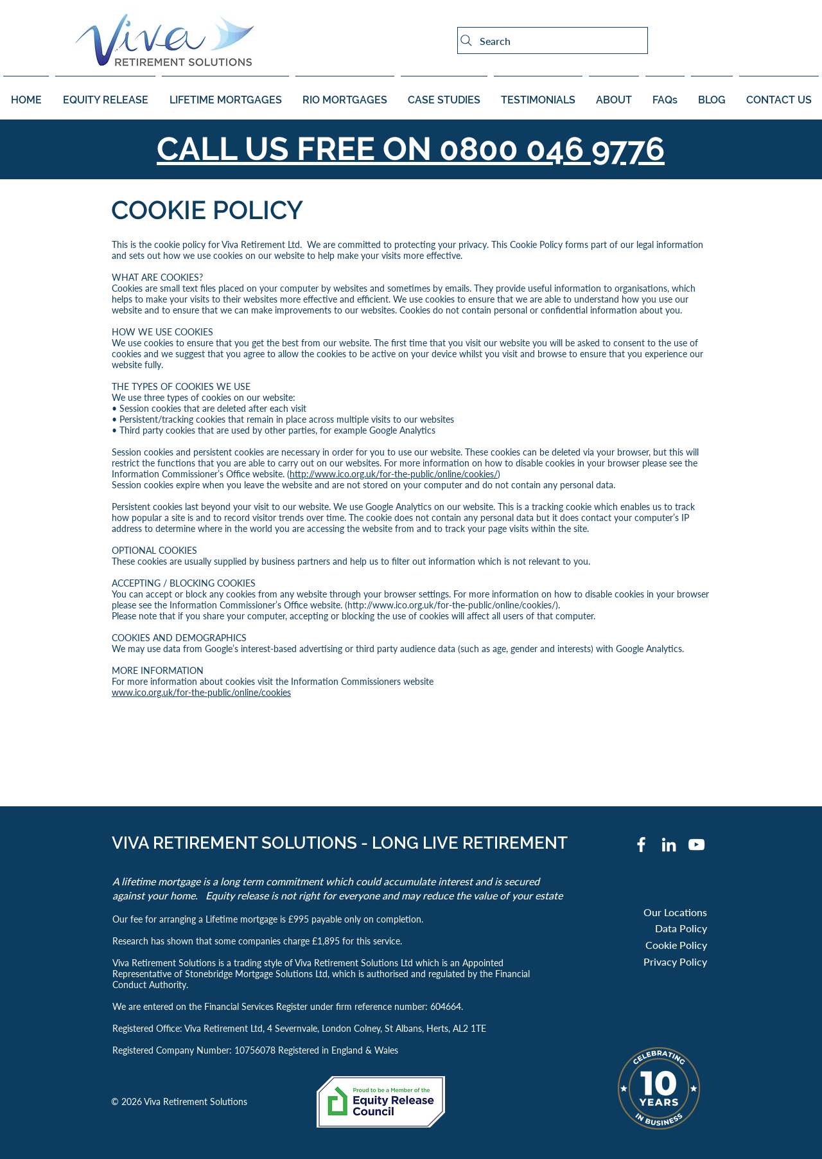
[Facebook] (641, 844)
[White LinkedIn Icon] (669, 844)
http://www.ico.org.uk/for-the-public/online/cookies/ (394, 473)
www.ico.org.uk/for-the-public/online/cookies (201, 692)
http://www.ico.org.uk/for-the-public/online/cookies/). (453, 604)
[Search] (552, 40)
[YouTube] (696, 844)
